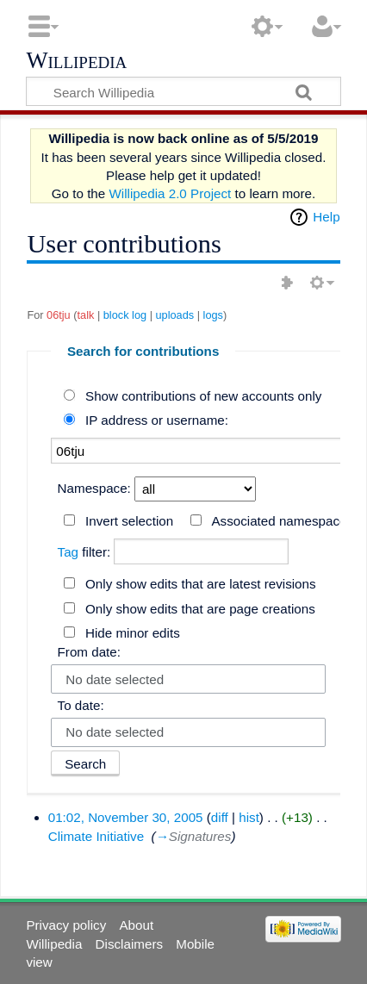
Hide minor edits (132, 633)
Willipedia (76, 61)
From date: (89, 652)
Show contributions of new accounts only (203, 396)
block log (124, 314)
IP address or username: (156, 420)
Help (326, 216)
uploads (175, 314)
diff (219, 817)
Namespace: (94, 488)
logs (213, 314)
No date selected (114, 680)
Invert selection (129, 521)
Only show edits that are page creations (200, 608)
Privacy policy (66, 925)
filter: (84, 552)
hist (249, 817)
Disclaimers (129, 944)
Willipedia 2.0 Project (170, 193)
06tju (59, 314)
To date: (81, 705)
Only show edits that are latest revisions (200, 583)
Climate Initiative (96, 836)
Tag (68, 552)
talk (86, 314)
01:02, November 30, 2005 (125, 817)
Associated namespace (278, 521)
